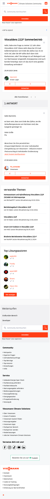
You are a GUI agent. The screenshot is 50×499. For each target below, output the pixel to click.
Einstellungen (8, 366)
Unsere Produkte (10, 416)
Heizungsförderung (10, 394)
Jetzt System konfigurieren (14, 154)
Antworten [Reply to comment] (25, 178)
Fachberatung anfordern (12, 383)
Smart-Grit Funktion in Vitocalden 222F (19, 227)
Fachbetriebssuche (10, 386)
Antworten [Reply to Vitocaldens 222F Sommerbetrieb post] (25, 88)
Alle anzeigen (10, 295)
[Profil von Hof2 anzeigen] (8, 230)
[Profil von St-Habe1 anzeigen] (10, 210)
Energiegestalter (10, 397)
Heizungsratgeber (10, 422)
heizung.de (7, 402)
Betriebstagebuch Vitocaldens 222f (17, 207)
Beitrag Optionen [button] (46, 30)
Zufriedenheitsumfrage (12, 358)
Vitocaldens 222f (10, 217)
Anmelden (46, 3)
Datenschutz (8, 479)
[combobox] (25, 11)
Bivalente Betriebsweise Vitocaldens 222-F (20, 237)
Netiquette (7, 352)
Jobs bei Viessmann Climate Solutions (17, 435)
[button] (44, 42)
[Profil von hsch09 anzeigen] (9, 239)
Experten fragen (9, 355)
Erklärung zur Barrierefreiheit (14, 488)
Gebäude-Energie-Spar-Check (14, 380)
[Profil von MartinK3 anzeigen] (14, 77)
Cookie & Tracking (10, 482)
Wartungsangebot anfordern (14, 388)
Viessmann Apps (9, 424)
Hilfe (5, 369)
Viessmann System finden (13, 419)
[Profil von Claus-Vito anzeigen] (13, 286)
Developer (6, 320)
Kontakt (6, 473)
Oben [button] (3, 495)
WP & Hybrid (8, 30)
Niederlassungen (10, 432)
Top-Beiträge (8, 361)
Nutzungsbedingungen (11, 485)
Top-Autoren (8, 363)
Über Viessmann (9, 413)
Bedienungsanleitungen (12, 391)
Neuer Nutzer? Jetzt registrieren (12, 22)
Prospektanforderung (11, 399)
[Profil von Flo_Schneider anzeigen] (15, 166)
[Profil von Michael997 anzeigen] (11, 200)
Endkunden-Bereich (9, 316)
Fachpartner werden (11, 430)
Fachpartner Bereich (11, 427)
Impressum (8, 476)
